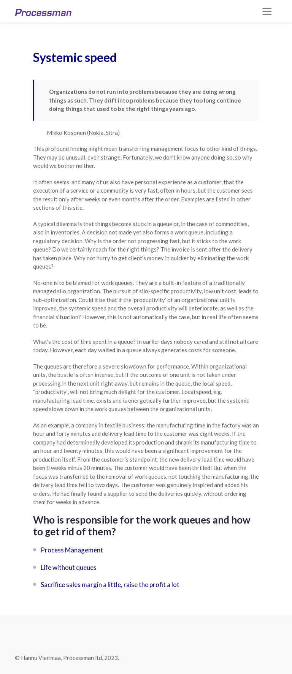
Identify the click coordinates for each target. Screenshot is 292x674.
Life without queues (69, 567)
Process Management (72, 550)
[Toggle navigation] (267, 11)
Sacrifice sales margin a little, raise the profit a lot (110, 585)
